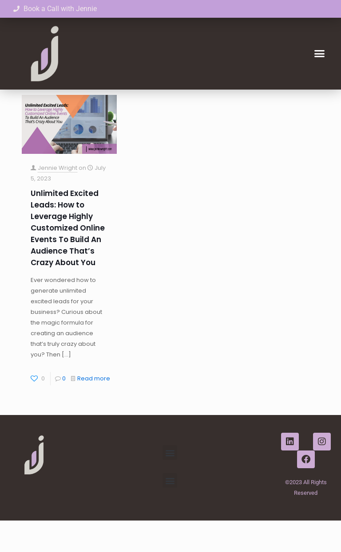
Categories (70, 101)
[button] (319, 53)
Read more (93, 410)
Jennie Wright (57, 199)
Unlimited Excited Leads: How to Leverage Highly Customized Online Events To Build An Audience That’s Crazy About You (68, 259)
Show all (307, 101)
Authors (153, 101)
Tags (114, 101)
